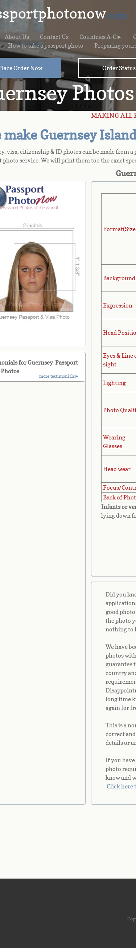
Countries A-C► (100, 36)
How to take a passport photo (45, 45)
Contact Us (54, 36)
